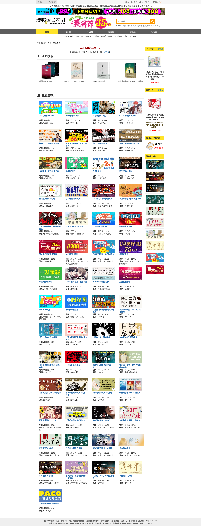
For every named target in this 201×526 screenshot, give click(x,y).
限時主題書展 (106, 36)
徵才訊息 (55, 521)
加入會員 (134, 2)
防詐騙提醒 (115, 521)
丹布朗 (139, 26)
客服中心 (124, 521)
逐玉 (135, 26)
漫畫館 (133, 32)
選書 (97, 36)
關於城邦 (47, 521)
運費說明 (41, 2)
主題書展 (56, 43)
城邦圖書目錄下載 (92, 521)
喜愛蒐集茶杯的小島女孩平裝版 (130, 81)
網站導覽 (72, 521)
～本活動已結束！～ (90, 48)
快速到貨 (52, 2)
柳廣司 (157, 26)
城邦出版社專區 (130, 36)
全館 (47, 32)
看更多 (160, 49)
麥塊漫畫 (146, 26)
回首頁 (106, 52)
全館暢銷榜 (68, 36)
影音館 (154, 32)
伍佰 (152, 26)
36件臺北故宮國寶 (98, 81)
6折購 (147, 2)
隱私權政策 (105, 521)
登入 (127, 2)
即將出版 (89, 36)
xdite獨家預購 (121, 26)
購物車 (159, 2)
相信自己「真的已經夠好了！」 (76, 81)
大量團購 (80, 521)
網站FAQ (64, 521)
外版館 (90, 32)
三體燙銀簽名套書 (45, 81)
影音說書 (118, 36)
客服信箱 (132, 521)
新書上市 (79, 36)
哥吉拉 (129, 26)
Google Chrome (67, 523)
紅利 (141, 2)
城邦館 (68, 32)
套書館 (111, 32)
